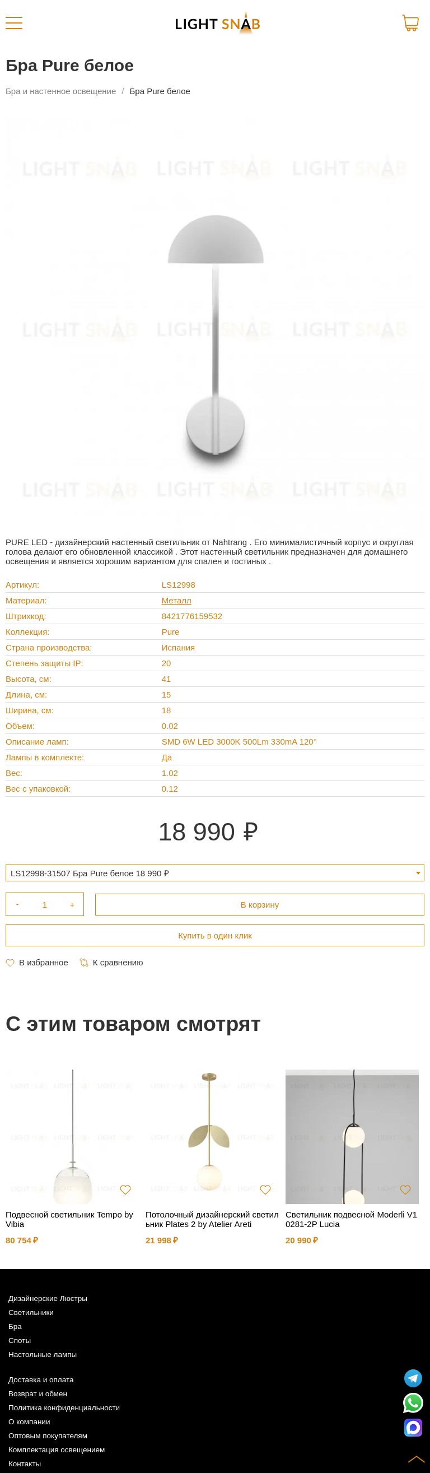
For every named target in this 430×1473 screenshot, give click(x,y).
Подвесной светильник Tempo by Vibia (69, 1219)
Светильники (31, 1312)
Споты (19, 1340)
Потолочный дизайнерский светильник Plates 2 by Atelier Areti (212, 1219)
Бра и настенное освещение (61, 91)
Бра (15, 1326)
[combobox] (215, 873)
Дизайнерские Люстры (47, 1298)
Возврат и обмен (37, 1394)
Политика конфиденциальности (64, 1408)
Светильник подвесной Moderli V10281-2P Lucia (351, 1219)
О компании (29, 1422)
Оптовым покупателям (47, 1436)
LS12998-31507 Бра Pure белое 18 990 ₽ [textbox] (90, 873)
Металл (176, 600)
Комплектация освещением (56, 1450)
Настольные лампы (42, 1354)
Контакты (24, 1464)
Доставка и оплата (40, 1380)
